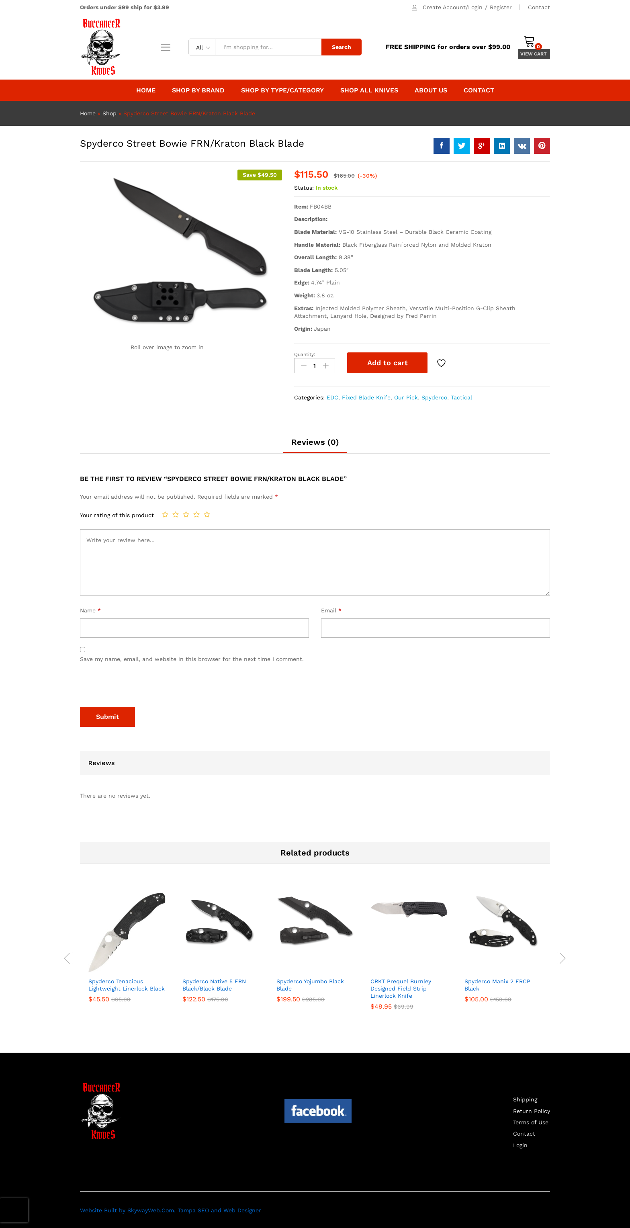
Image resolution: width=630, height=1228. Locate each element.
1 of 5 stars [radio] (165, 513)
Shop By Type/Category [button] (282, 90)
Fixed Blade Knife (366, 396)
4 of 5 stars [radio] (196, 513)
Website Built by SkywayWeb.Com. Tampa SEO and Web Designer (170, 1209)
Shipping (525, 1098)
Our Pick (406, 396)
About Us (431, 90)
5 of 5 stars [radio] (207, 513)
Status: (304, 187)
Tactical (461, 396)
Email (331, 609)
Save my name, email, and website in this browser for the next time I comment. (192, 658)
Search (341, 47)
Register (501, 7)
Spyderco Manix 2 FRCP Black (497, 984)
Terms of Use (530, 1121)
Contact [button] (479, 90)
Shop (109, 113)
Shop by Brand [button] (198, 90)
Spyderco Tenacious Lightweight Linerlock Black (126, 984)
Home (145, 90)
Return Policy (531, 1110)
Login (520, 1144)
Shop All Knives (369, 90)
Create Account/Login (453, 7)
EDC (332, 396)
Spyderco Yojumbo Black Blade (310, 984)
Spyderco (434, 396)
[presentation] (141, 686)
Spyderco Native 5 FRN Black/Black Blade (214, 984)
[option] (127, 952)
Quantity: (304, 354)
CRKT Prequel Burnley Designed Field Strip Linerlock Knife (400, 987)
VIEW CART (534, 54)
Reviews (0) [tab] (315, 441)
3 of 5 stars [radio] (186, 513)
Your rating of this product (117, 514)
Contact (539, 7)
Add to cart (387, 362)
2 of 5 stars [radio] (175, 513)
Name (90, 609)
